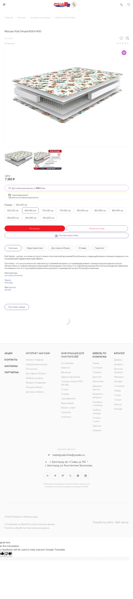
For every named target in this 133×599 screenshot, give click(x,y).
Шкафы (118, 381)
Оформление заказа (36, 364)
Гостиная (97, 367)
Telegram (55, 475)
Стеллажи (119, 386)
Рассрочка (31, 368)
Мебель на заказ (34, 378)
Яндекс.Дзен (85, 475)
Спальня (97, 372)
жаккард (8, 282)
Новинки (97, 430)
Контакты (10, 359)
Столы (117, 395)
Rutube (62, 475)
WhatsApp (78, 475)
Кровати (118, 364)
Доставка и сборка (61, 248)
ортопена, (9, 275)
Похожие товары (16, 307)
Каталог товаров (34, 359)
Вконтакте (47, 475)
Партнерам (11, 372)
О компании (67, 363)
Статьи (64, 389)
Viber (70, 475)
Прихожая (98, 381)
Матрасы (119, 376)
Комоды (118, 408)
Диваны (118, 359)
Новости (65, 367)
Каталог (119, 353)
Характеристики (35, 248)
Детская (97, 376)
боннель (19, 275)
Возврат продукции (36, 382)
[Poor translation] (8, 554)
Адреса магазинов (70, 376)
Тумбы (117, 390)
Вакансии (66, 372)
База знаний (67, 403)
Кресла (118, 404)
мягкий (7, 289)
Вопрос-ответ (68, 407)
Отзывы (82, 248)
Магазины (11, 366)
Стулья (117, 399)
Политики (66, 416)
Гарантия (99, 248)
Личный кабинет (34, 387)
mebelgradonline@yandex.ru (68, 454)
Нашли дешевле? (20, 195)
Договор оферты (35, 391)
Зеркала (97, 425)
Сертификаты (68, 398)
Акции (8, 353)
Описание (13, 248)
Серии (96, 363)
